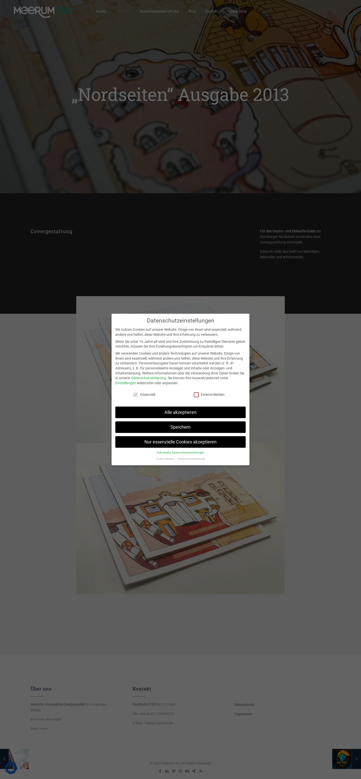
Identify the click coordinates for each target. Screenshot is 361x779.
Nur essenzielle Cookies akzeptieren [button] (180, 441)
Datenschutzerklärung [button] (191, 459)
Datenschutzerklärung (148, 378)
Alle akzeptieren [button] (180, 412)
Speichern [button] (180, 427)
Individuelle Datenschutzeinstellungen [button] (180, 452)
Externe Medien (209, 394)
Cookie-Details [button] (165, 459)
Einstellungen (125, 383)
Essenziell (144, 394)
